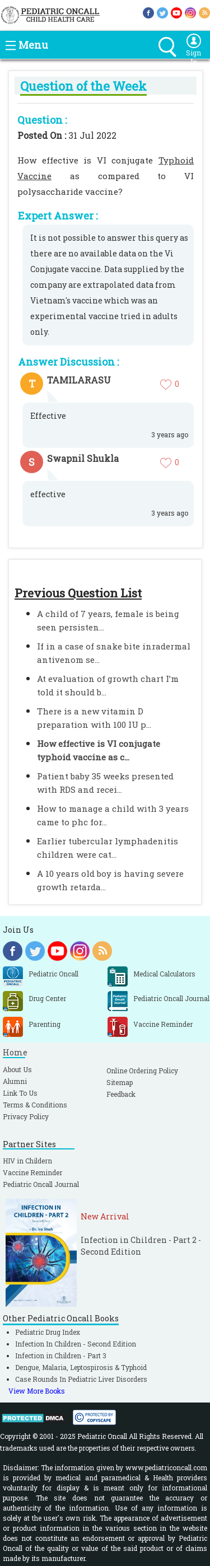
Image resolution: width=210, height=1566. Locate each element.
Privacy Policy (26, 1116)
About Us (17, 1069)
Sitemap (119, 1082)
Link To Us (20, 1092)
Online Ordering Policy (142, 1070)
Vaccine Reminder (32, 1172)
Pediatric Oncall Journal (41, 1184)
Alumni (15, 1081)
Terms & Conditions (35, 1104)
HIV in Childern (27, 1160)
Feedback (121, 1094)
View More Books (36, 1390)
